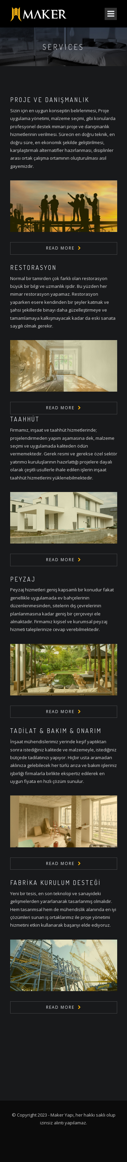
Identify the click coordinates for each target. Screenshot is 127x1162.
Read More (60, 248)
